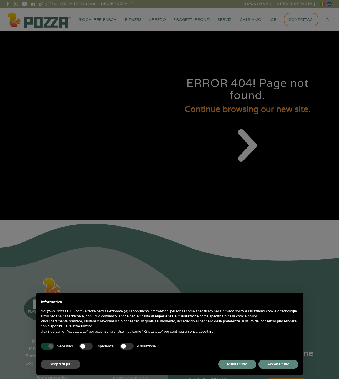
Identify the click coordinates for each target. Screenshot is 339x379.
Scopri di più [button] (61, 364)
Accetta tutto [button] (278, 364)
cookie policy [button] (246, 316)
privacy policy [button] (233, 311)
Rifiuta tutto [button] (237, 364)
